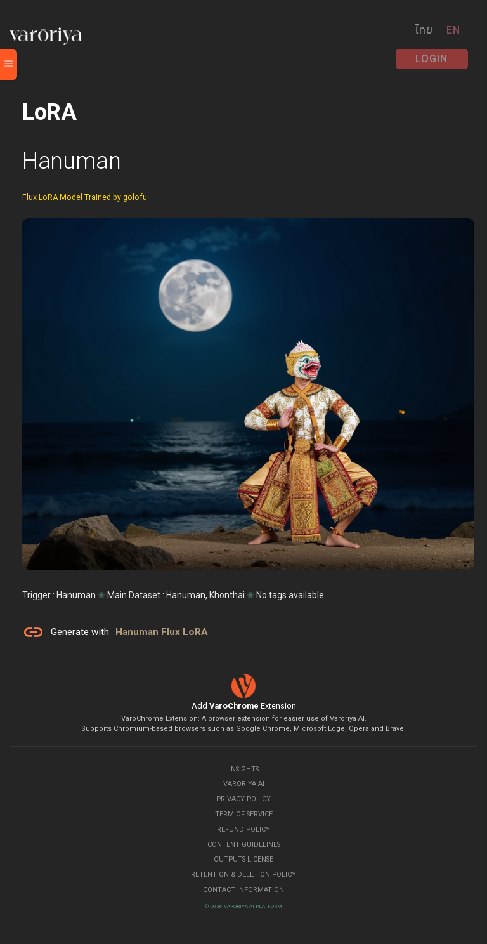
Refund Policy (243, 829)
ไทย (424, 30)
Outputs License (243, 859)
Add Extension (244, 706)
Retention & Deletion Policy (243, 874)
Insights (244, 769)
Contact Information (243, 890)
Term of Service (244, 814)
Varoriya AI (243, 784)
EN (453, 30)
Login (431, 59)
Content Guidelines (243, 845)
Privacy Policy (243, 799)
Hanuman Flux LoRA (161, 632)
